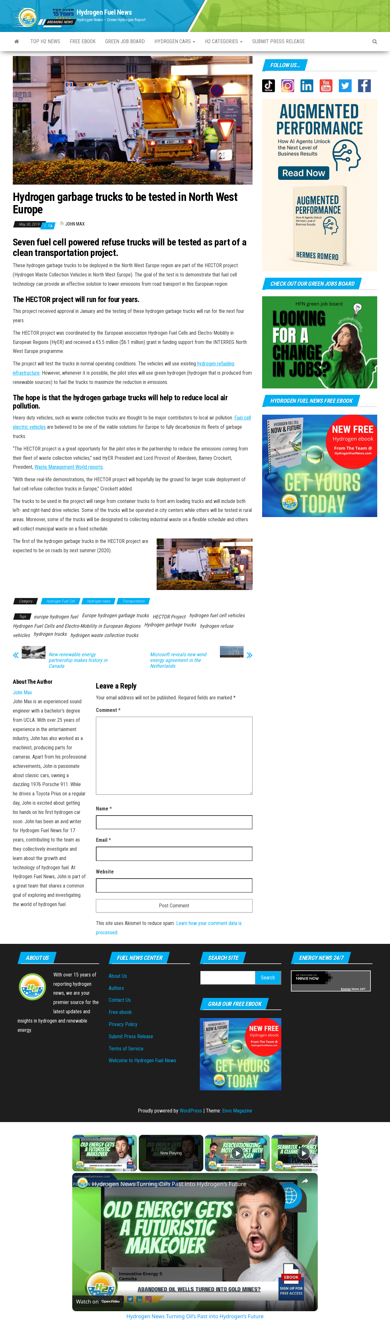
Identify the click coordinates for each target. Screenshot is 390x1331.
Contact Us (120, 1000)
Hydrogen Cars (174, 41)
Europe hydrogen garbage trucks (115, 615)
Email (103, 840)
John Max (75, 224)
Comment (108, 710)
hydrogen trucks (50, 634)
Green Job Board (125, 41)
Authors (116, 988)
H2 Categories (224, 41)
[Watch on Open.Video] (97, 1301)
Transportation (133, 601)
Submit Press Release (131, 1036)
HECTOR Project (168, 617)
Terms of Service (126, 1049)
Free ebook (83, 41)
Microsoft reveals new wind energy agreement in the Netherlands (178, 660)
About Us (118, 976)
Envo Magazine (237, 1111)
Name (104, 809)
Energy (346, 989)
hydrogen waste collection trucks (104, 635)
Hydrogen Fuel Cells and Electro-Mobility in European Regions (76, 626)
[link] (82, 1183)
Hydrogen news (98, 601)
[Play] (237, 1153)
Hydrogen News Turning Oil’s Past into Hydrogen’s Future (169, 1184)
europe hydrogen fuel (56, 617)
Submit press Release (278, 41)
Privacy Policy (123, 1024)
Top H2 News (45, 41)
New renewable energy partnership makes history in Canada (78, 660)
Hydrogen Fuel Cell (60, 601)
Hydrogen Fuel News (104, 12)
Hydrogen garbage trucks (170, 625)
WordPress (191, 1111)
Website (105, 872)
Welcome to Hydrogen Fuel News (142, 1060)
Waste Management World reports (69, 467)
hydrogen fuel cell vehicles (217, 615)
